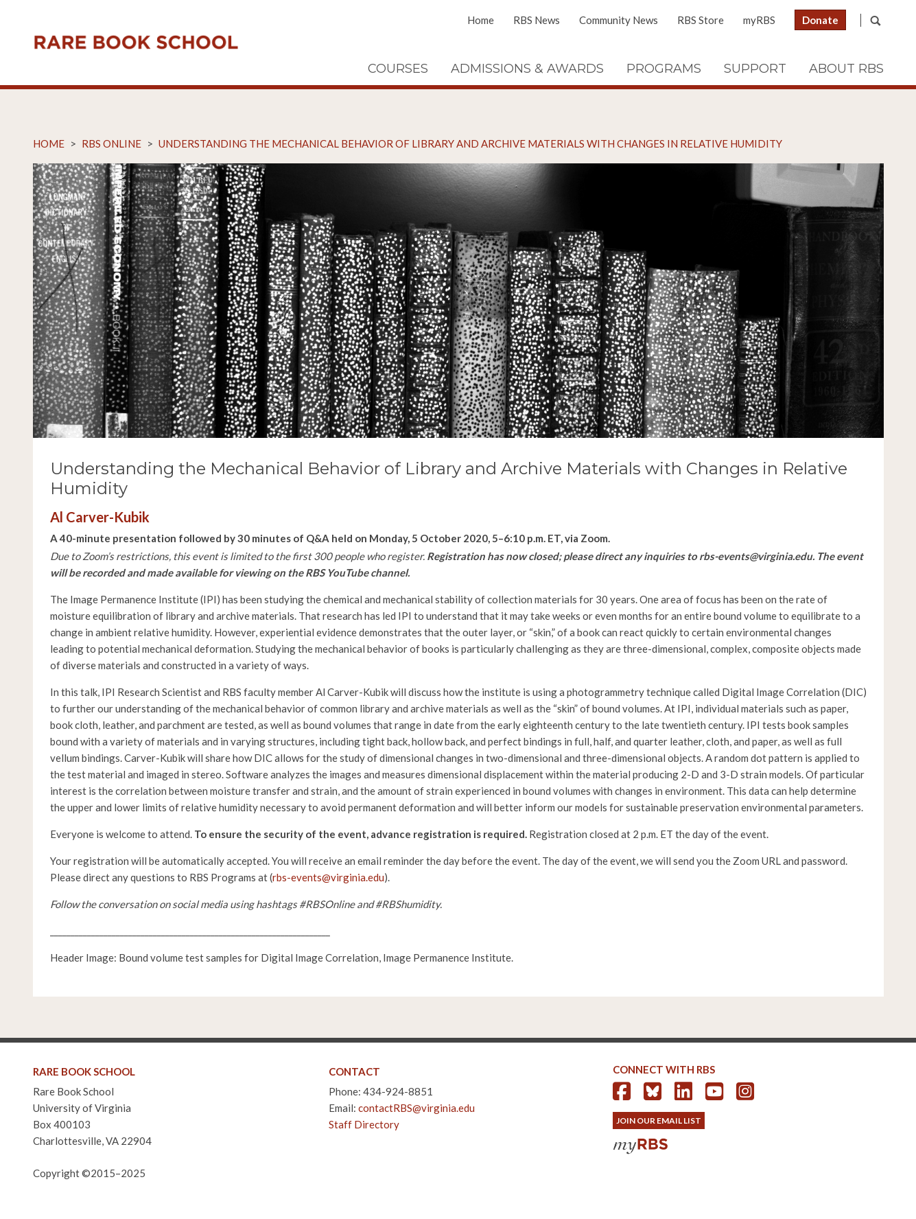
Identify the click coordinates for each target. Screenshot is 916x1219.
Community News (618, 20)
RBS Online (111, 143)
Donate (820, 20)
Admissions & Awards (527, 68)
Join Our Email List (658, 1120)
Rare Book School (136, 42)
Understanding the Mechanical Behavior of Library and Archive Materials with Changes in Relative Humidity (470, 143)
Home (480, 20)
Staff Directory (364, 1124)
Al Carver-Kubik (100, 517)
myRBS (759, 20)
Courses (398, 68)
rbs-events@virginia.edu (328, 877)
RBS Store (700, 20)
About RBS (846, 68)
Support (755, 68)
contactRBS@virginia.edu (416, 1108)
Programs (663, 68)
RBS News (536, 20)
